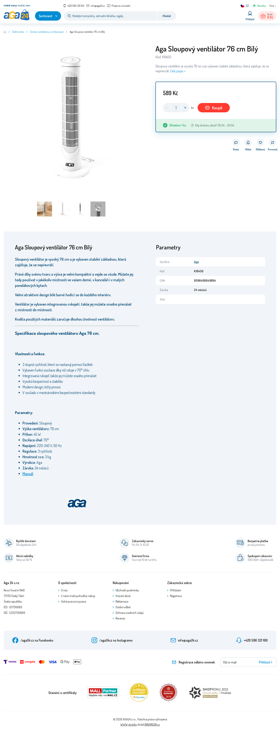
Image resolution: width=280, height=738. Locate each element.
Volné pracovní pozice (73, 601)
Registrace (176, 596)
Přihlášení (175, 590)
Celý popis (176, 71)
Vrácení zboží (123, 596)
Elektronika (18, 31)
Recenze (120, 618)
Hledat (167, 16)
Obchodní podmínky (127, 590)
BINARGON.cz (152, 724)
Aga (196, 262)
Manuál (27, 473)
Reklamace (122, 601)
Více (272, 5)
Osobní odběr (123, 607)
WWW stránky (128, 724)
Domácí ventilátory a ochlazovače (46, 31)
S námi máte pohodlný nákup (78, 596)
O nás (64, 590)
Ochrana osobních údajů (130, 613)
